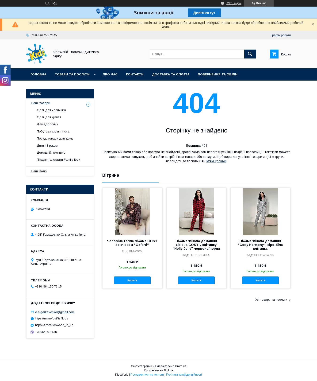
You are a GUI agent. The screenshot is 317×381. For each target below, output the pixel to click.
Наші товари (40, 103)
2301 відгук (233, 3)
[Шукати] (250, 54)
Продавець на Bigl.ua (158, 370)
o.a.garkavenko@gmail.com (55, 312)
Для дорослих (47, 124)
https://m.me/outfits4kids (51, 318)
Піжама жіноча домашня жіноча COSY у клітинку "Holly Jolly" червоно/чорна (196, 244)
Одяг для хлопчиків (51, 110)
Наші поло (39, 171)
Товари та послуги (72, 74)
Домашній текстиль (51, 152)
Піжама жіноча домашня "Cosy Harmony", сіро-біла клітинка (260, 244)
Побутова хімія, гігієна (53, 131)
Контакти (135, 74)
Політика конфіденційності (184, 374)
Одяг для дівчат (49, 117)
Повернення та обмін (217, 74)
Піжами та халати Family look (58, 159)
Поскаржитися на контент (147, 374)
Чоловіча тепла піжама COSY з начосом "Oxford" (132, 243)
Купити (132, 280)
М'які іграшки (216, 161)
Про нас (110, 74)
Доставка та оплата (170, 74)
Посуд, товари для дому (55, 138)
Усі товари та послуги (271, 299)
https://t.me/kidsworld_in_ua (54, 325)
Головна (38, 74)
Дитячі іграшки (47, 145)
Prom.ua (180, 366)
